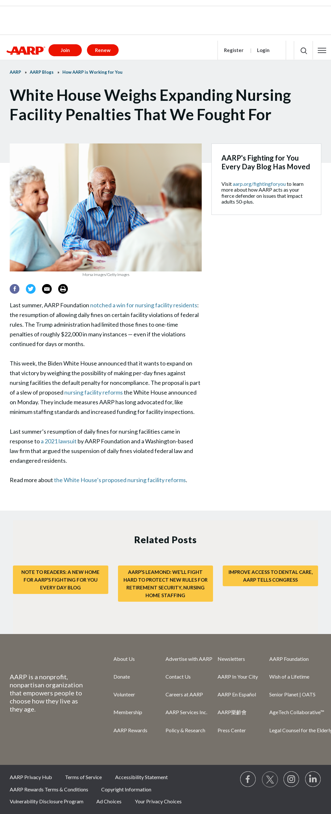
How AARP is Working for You (92, 72)
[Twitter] (31, 289)
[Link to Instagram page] (291, 779)
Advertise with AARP (189, 659)
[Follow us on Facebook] (248, 779)
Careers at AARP (184, 694)
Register (233, 50)
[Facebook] (14, 289)
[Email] (47, 289)
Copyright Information (126, 789)
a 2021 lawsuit (59, 441)
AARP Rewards (130, 730)
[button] (322, 50)
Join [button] (65, 50)
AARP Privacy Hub (31, 777)
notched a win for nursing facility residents (143, 305)
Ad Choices (109, 801)
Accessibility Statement (141, 777)
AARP (15, 72)
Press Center (232, 730)
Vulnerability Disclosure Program (46, 801)
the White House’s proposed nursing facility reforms (120, 479)
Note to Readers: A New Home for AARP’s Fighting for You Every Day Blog (60, 579)
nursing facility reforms (93, 392)
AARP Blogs (42, 72)
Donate (121, 676)
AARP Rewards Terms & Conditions (49, 789)
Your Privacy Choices (158, 801)
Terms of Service (83, 777)
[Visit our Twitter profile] (270, 779)
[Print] (63, 289)
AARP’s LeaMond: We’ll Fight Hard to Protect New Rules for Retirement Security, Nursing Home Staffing (165, 583)
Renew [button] (103, 50)
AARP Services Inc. (186, 712)
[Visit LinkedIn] (313, 779)
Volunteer (124, 694)
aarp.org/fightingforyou (259, 184)
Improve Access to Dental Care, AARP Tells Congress (271, 576)
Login (263, 50)
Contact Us (178, 676)
